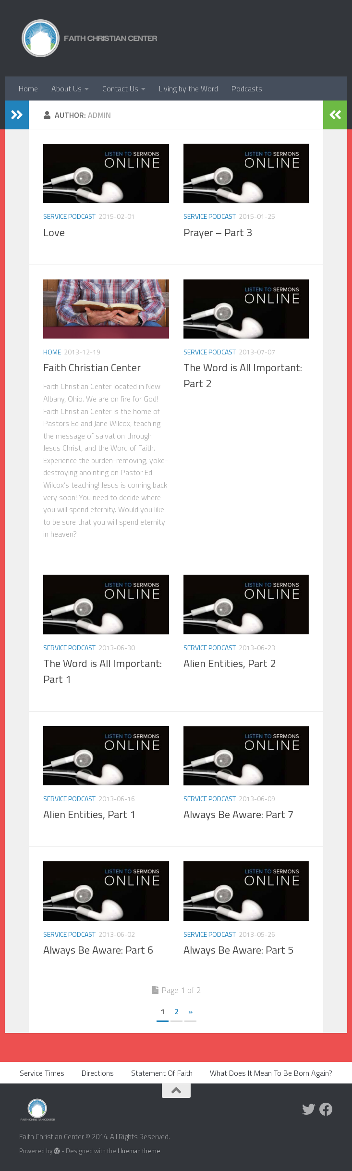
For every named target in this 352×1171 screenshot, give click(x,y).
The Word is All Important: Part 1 (102, 671)
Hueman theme (139, 1151)
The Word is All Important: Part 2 (242, 375)
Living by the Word (188, 88)
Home (28, 88)
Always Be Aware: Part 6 (98, 950)
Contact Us (120, 88)
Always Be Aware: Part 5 (238, 950)
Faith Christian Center (92, 367)
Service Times (42, 1073)
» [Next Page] (190, 1011)
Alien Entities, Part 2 (229, 663)
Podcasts (246, 88)
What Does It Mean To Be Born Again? (271, 1073)
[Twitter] (309, 1109)
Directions (98, 1073)
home (52, 352)
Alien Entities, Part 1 (89, 814)
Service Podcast (69, 216)
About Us (66, 88)
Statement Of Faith (162, 1073)
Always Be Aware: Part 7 (238, 814)
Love (54, 232)
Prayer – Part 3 (217, 232)
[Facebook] (326, 1109)
